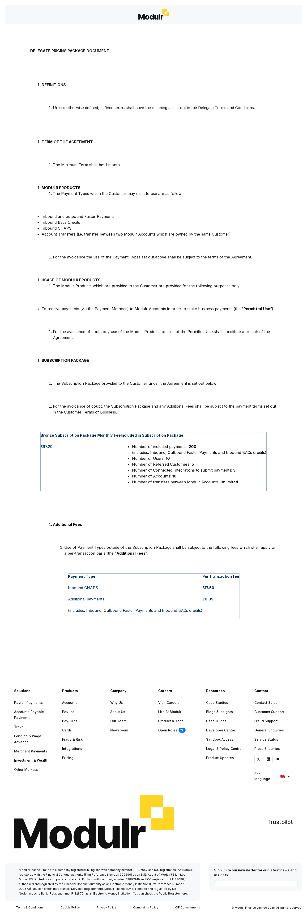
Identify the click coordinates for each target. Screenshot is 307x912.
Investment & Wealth (31, 760)
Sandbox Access (219, 739)
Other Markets (26, 770)
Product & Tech (170, 721)
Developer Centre (220, 730)
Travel (19, 727)
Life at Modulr (169, 712)
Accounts (69, 703)
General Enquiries (269, 730)
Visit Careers (168, 703)
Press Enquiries (267, 749)
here (100, 889)
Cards (67, 730)
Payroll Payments (28, 703)
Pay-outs (69, 721)
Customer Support (269, 712)
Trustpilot (280, 822)
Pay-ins (68, 712)
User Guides (216, 721)
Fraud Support (266, 721)
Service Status (266, 739)
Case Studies (217, 703)
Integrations (72, 749)
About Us (117, 712)
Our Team (118, 721)
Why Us (116, 703)
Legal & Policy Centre (224, 749)
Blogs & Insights (219, 712)
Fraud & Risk (72, 739)
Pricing (67, 758)
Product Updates (220, 758)
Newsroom (119, 730)
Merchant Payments (30, 751)
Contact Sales (265, 703)
